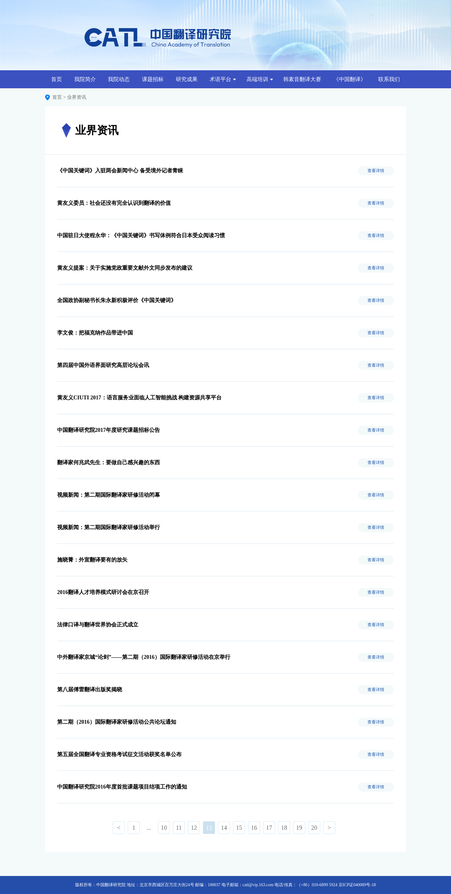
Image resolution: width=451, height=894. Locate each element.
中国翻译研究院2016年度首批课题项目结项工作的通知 (122, 787)
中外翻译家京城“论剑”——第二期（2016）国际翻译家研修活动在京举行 (143, 657)
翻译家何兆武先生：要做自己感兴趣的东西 (108, 462)
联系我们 (389, 79)
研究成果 (187, 79)
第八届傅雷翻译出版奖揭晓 (89, 689)
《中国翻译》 (349, 79)
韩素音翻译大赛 (302, 79)
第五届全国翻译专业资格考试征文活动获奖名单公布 (119, 754)
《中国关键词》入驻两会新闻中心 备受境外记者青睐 (120, 171)
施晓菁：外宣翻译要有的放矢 (92, 560)
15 (239, 827)
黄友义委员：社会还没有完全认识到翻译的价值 (114, 203)
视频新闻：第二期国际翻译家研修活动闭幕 (108, 495)
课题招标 (153, 79)
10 (164, 827)
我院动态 (119, 79)
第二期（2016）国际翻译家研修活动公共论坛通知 (116, 722)
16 (254, 827)
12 (194, 827)
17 (269, 827)
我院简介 (85, 79)
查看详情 (375, 170)
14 (224, 827)
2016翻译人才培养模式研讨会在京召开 (103, 592)
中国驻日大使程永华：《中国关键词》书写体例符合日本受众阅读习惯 (141, 235)
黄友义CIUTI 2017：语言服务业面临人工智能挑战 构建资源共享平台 (139, 398)
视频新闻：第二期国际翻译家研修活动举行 (108, 527)
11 (179, 827)
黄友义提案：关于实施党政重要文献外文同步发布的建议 (124, 268)
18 (284, 827)
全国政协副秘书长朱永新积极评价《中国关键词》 (116, 300)
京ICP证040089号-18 (357, 885)
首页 (56, 79)
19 (299, 827)
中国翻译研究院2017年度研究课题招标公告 (108, 430)
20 (314, 827)
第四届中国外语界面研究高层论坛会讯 (103, 365)
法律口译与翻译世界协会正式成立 (97, 625)
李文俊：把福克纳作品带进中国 (95, 333)
